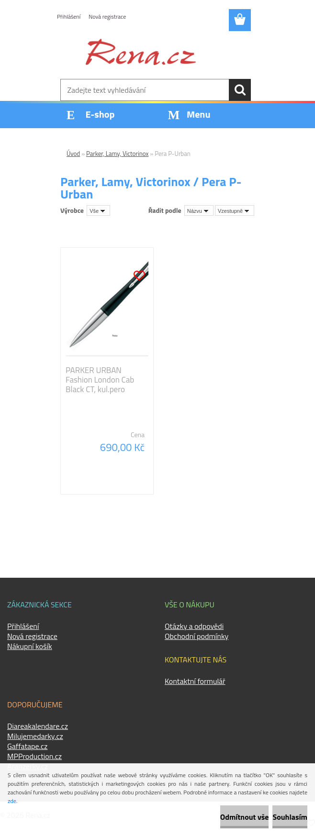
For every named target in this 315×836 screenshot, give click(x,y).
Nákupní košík (29, 646)
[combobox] (199, 210)
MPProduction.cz (34, 756)
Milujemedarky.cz (35, 736)
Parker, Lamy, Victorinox (117, 153)
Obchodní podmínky (196, 636)
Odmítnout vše (244, 817)
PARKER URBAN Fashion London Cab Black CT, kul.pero (100, 379)
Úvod (73, 153)
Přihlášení (68, 16)
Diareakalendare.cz (37, 726)
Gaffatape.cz (27, 746)
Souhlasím (289, 817)
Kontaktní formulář (195, 681)
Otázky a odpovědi (194, 626)
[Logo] (141, 52)
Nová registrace (107, 16)
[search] (240, 90)
